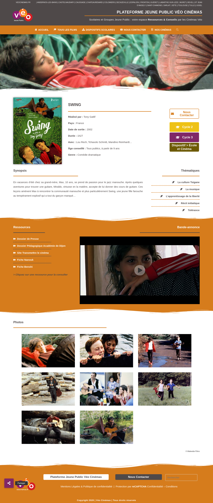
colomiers (109, 2)
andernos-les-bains (47, 2)
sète (174, 5)
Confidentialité (155, 486)
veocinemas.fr (23, 2)
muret (183, 2)
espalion (134, 2)
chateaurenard (95, 2)
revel (190, 2)
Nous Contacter (138, 477)
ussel (199, 5)
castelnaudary (67, 2)
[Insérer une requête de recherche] (181, 477)
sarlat (167, 5)
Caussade (80, 2)
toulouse (183, 5)
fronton (144, 2)
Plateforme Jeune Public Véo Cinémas (76, 477)
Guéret (154, 2)
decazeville (122, 2)
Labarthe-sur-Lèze (169, 2)
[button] (9, 483)
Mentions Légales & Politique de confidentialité (87, 486)
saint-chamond (154, 5)
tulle (192, 5)
